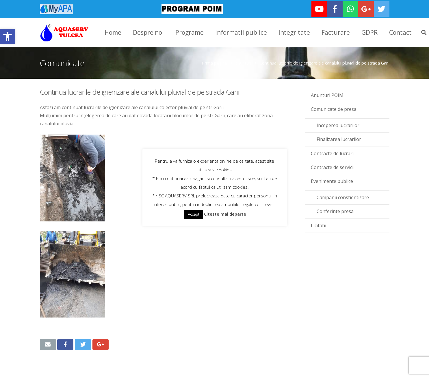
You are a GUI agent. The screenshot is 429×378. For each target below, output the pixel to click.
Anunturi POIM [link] (327, 94)
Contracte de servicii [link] (332, 167)
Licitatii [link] (318, 224)
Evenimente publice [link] (332, 180)
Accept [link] (193, 214)
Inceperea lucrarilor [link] (338, 125)
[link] (7, 36)
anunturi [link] (243, 62)
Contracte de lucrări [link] (332, 152)
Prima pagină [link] (214, 62)
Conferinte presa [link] (335, 211)
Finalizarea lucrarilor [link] (339, 138)
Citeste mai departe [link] (225, 214)
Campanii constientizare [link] (343, 197)
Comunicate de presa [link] (333, 108)
